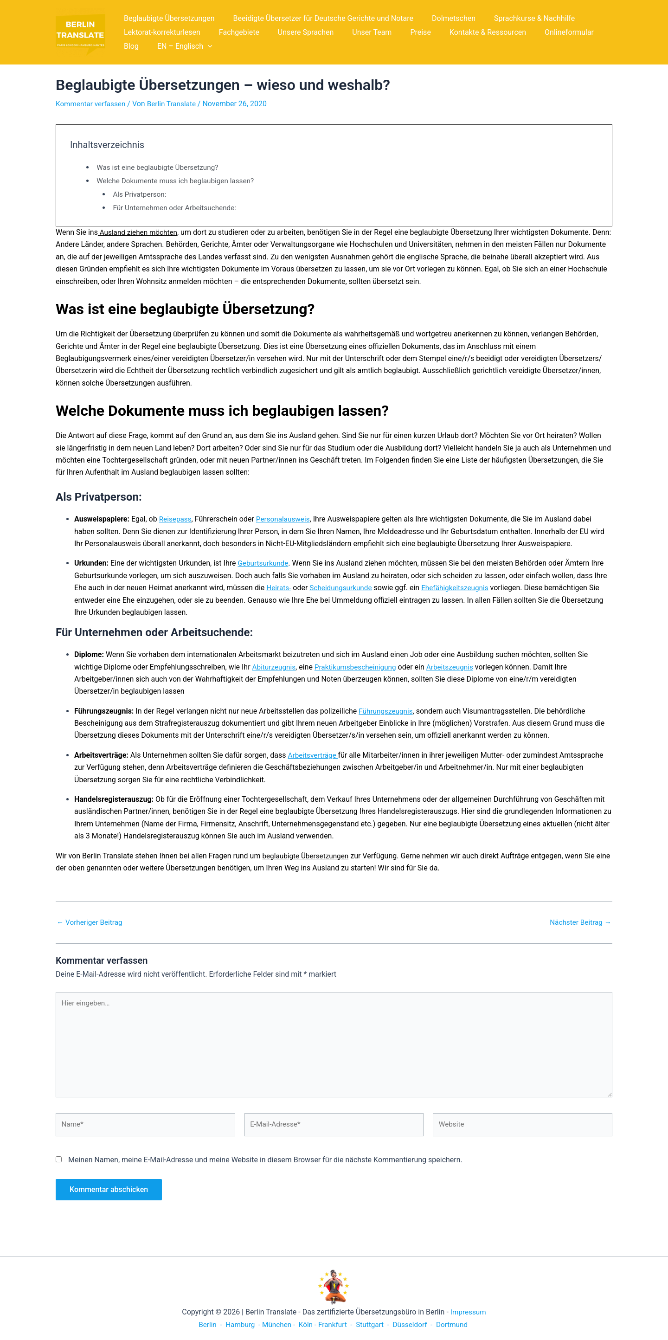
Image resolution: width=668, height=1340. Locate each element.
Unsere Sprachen (296, 32)
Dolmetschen (444, 18)
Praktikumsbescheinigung (359, 667)
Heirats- (279, 587)
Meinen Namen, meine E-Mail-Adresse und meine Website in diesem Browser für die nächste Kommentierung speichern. (265, 1165)
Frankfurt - (336, 1324)
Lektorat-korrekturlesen (160, 32)
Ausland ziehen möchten (139, 232)
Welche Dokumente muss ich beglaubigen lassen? (178, 180)
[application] (172, 46)
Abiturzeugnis (275, 667)
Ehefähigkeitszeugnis (460, 587)
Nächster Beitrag (579, 922)
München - (277, 1324)
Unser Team (359, 32)
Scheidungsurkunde (343, 587)
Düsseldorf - (416, 1324)
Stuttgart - (374, 1324)
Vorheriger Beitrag (91, 922)
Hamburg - (238, 1324)
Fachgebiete (233, 32)
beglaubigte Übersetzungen (307, 855)
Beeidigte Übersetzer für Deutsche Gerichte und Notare (318, 18)
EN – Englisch (149, 46)
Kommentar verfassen (92, 103)
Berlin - (205, 1324)
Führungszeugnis (387, 711)
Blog (591, 32)
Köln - (306, 1324)
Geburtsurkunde (264, 563)
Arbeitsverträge (314, 755)
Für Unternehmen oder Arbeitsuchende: (177, 207)
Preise (403, 32)
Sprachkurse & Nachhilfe (521, 18)
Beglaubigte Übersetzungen (167, 18)
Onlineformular (545, 32)
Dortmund (457, 1324)
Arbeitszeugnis (456, 667)
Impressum (468, 1312)
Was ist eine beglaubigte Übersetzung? (160, 167)
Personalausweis (285, 519)
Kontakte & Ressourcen (467, 32)
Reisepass (176, 519)
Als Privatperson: (141, 194)
